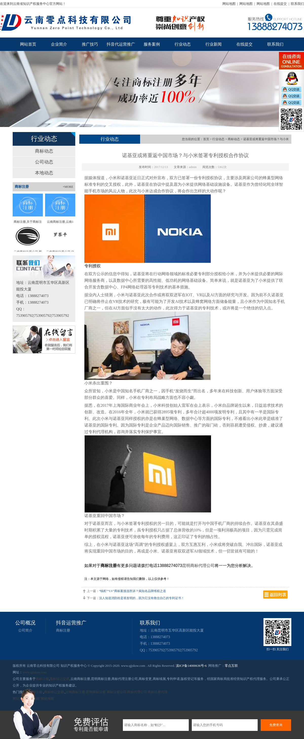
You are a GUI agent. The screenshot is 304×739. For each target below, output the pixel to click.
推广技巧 (90, 44)
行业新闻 (213, 44)
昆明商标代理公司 (198, 565)
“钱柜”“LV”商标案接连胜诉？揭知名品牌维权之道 (132, 591)
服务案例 (152, 44)
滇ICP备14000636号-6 (191, 666)
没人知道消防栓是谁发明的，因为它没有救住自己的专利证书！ (141, 598)
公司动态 (44, 161)
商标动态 (44, 151)
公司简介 (25, 630)
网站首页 (28, 44)
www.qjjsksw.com (35, 672)
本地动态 (44, 172)
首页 (206, 139)
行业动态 (183, 44)
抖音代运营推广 (121, 44)
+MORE (68, 187)
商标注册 (63, 630)
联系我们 (297, 4)
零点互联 (231, 666)
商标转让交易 (59, 679)
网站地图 (229, 4)
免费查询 (275, 725)
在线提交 (280, 4)
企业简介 (59, 44)
